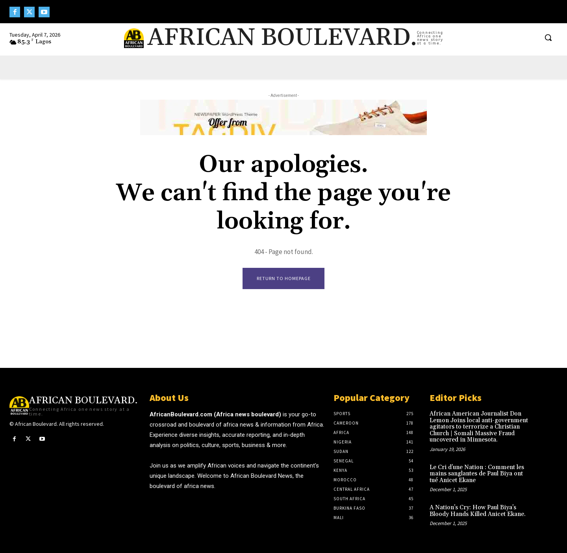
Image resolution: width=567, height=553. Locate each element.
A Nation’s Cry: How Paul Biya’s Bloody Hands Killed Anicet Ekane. (478, 511)
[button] (548, 37)
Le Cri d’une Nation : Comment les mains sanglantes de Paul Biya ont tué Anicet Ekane (477, 474)
